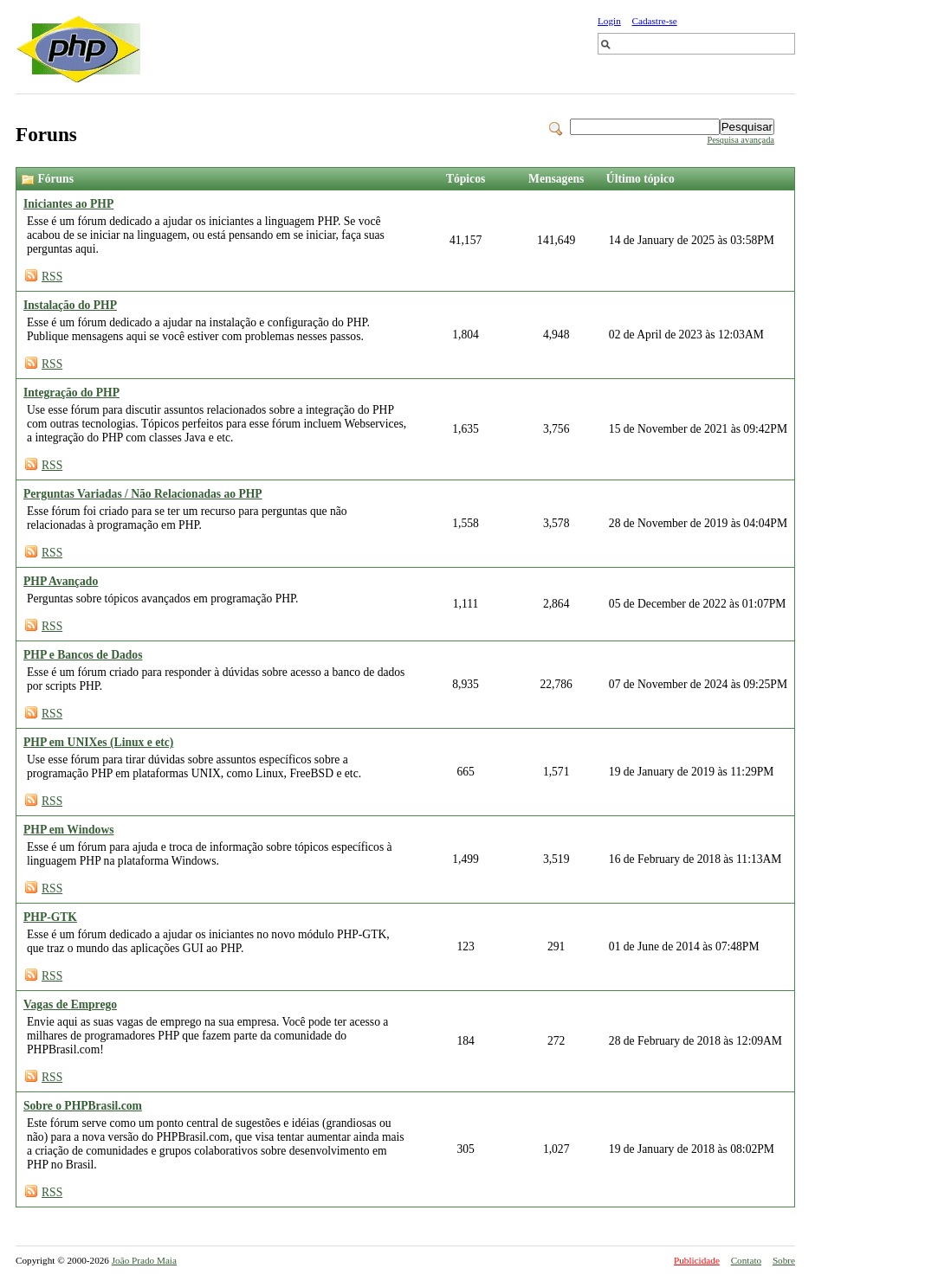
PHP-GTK (50, 917)
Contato (746, 1260)
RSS (52, 276)
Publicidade (697, 1260)
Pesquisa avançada (740, 140)
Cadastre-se (654, 21)
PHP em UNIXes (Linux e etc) (98, 742)
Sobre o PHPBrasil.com (82, 1105)
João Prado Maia (144, 1260)
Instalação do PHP (70, 305)
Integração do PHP (71, 392)
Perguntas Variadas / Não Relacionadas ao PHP (142, 493)
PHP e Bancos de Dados (82, 654)
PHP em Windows (68, 829)
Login (609, 21)
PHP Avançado (60, 581)
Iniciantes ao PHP (68, 203)
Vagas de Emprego (70, 1004)
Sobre (784, 1260)
